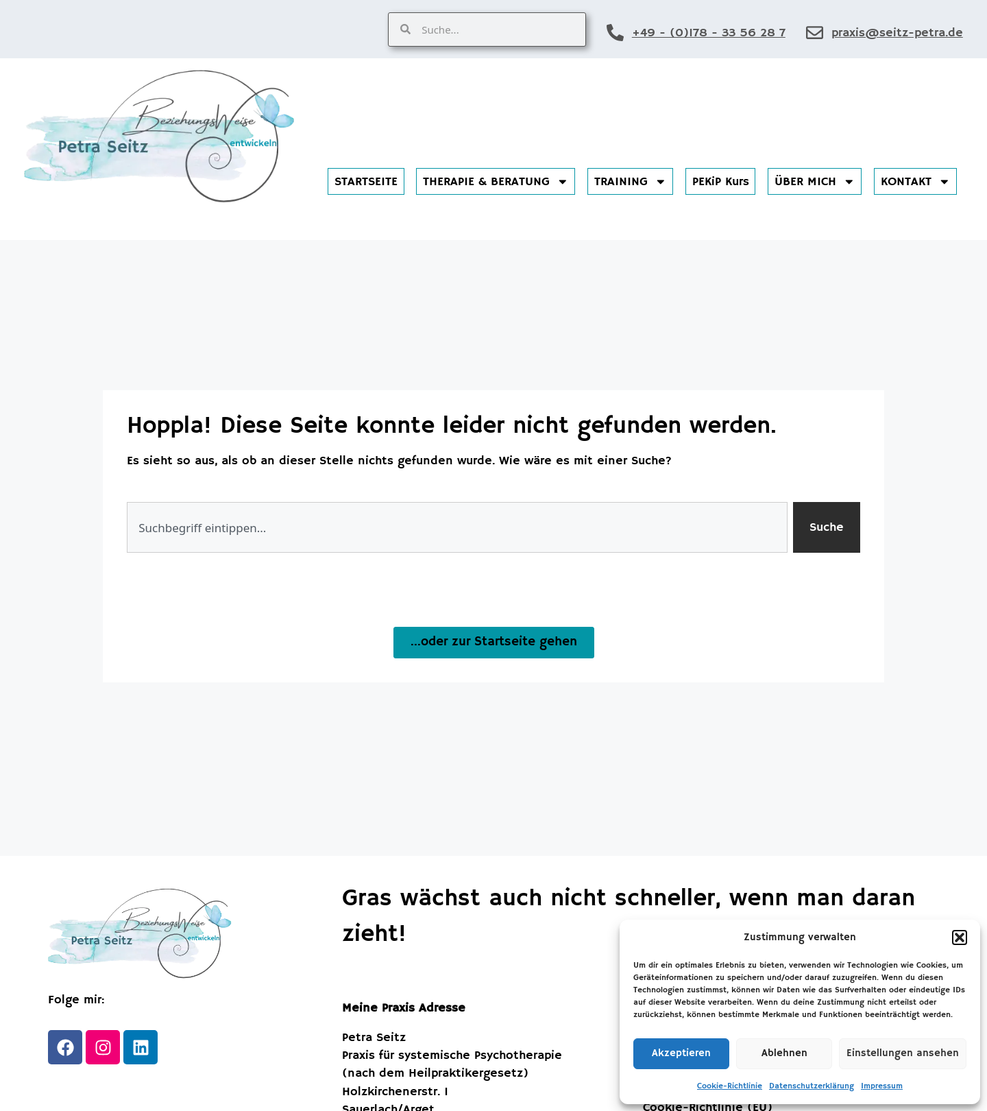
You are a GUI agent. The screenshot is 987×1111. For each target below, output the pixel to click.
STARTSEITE (366, 181)
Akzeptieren (681, 1053)
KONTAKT (916, 182)
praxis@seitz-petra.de (897, 32)
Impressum (882, 1086)
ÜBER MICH (815, 182)
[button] (959, 937)
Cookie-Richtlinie (729, 1086)
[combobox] (457, 527)
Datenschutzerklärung (811, 1086)
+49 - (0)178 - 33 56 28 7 (708, 32)
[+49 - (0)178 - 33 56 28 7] (615, 32)
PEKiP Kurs (720, 181)
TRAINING (630, 182)
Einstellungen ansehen (902, 1053)
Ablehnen (784, 1053)
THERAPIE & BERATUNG (496, 182)
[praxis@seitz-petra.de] (814, 32)
